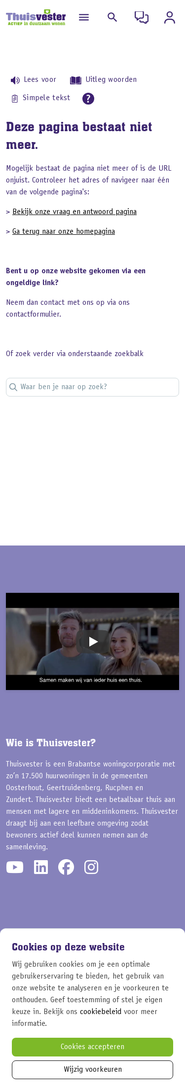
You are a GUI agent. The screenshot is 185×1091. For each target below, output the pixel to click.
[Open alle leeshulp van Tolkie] (88, 99)
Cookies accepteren (92, 1047)
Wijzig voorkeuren (93, 1070)
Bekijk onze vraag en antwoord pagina (74, 212)
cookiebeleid (100, 1012)
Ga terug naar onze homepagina (63, 232)
